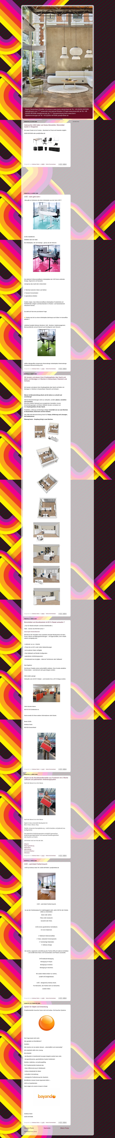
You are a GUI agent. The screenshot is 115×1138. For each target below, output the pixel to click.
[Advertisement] (46, 179)
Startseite (47, 1128)
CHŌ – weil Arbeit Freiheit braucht (35, 864)
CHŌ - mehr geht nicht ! (32, 197)
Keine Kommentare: (51, 164)
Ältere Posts (64, 1128)
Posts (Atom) (33, 1131)
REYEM (28, 709)
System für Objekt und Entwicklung (36, 1007)
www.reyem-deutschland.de (32, 631)
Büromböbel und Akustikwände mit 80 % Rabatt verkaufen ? (44, 622)
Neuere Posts (29, 1128)
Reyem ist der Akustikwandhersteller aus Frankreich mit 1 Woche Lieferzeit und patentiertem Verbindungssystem (46, 778)
